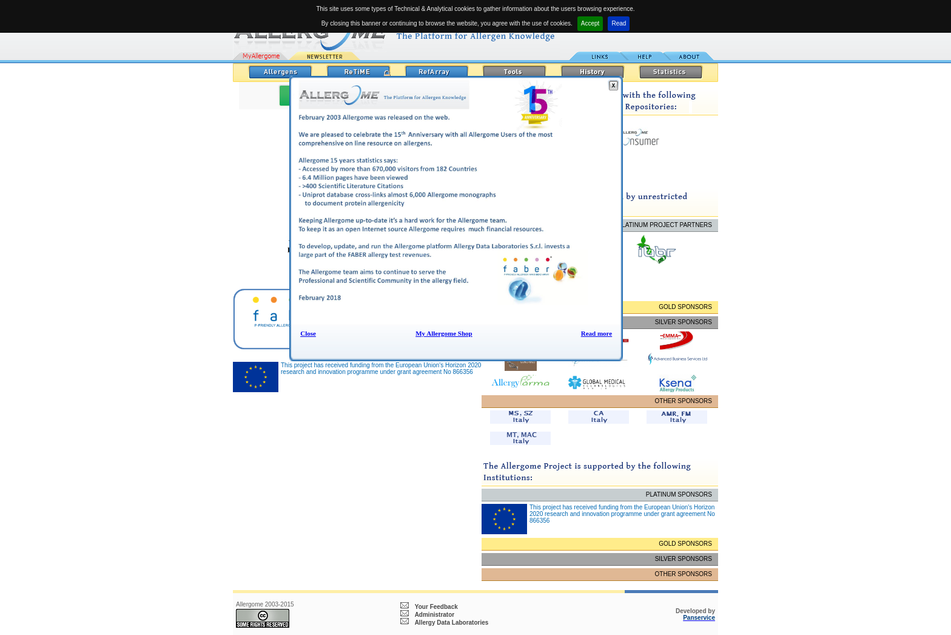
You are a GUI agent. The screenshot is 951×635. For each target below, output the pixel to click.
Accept (590, 23)
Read (618, 23)
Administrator (435, 614)
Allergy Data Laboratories (452, 622)
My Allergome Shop (443, 333)
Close (308, 333)
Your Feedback (436, 606)
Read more (596, 333)
